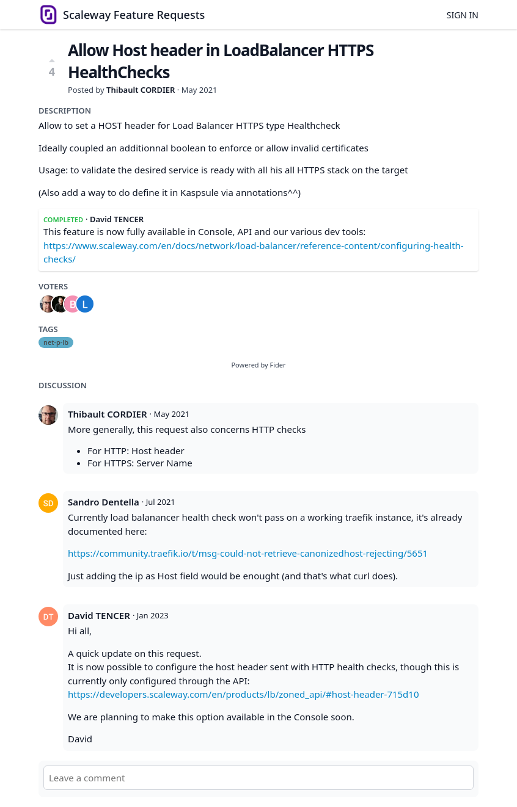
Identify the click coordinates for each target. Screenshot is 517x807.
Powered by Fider (258, 364)
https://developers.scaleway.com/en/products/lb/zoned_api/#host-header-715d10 (243, 694)
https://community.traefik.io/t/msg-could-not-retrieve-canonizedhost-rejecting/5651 (248, 553)
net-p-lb (55, 342)
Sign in (463, 15)
